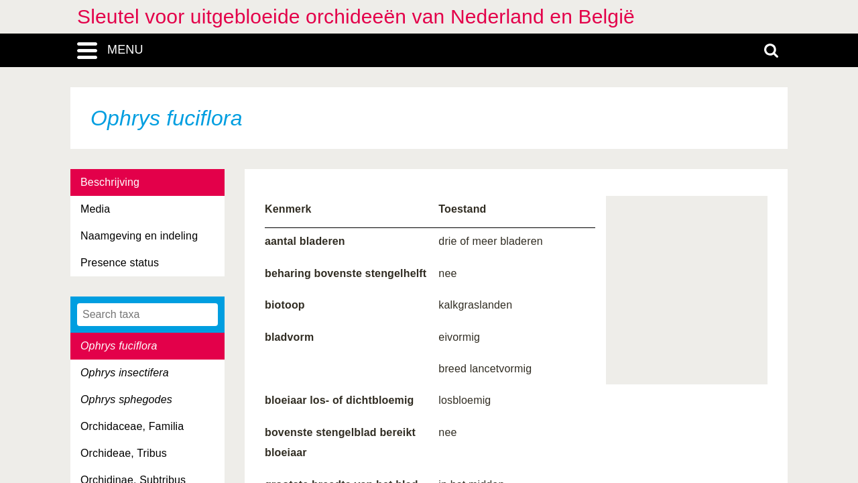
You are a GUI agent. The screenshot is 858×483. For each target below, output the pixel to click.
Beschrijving (109, 182)
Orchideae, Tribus (123, 453)
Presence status (119, 262)
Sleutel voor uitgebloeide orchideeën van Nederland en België (356, 16)
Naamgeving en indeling (139, 235)
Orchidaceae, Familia (132, 426)
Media (95, 209)
